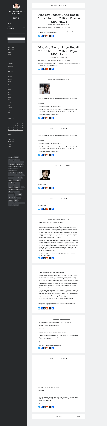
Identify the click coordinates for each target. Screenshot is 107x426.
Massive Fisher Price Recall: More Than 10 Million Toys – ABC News (59, 18)
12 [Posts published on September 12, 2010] (22, 125)
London (9, 77)
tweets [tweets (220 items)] (18, 194)
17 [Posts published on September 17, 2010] (17, 127)
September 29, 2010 (65, 165)
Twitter (9, 112)
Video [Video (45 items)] (10, 200)
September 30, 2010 (65, 24)
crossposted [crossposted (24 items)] (20, 164)
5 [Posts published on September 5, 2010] (22, 123)
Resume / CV (11, 23)
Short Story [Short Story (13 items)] (11, 189)
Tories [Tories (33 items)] (10, 191)
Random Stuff (10, 109)
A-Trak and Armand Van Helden (60, 335)
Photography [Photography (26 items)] (17, 180)
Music (9, 97)
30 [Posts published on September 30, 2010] (15, 131)
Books (9, 87)
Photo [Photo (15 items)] (10, 180)
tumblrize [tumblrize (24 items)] (11, 194)
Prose (9, 69)
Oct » (11, 134)
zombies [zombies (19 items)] (16, 205)
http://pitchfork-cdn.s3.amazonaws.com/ (51, 345)
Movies (9, 95)
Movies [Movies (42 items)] (11, 175)
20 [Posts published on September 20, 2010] (8, 129)
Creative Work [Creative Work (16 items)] (20, 161)
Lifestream (10, 76)
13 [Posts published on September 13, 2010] (8, 127)
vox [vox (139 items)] (16, 200)
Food (9, 92)
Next (78, 416)
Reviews (9, 99)
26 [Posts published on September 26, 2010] (22, 129)
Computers (10, 91)
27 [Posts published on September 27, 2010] (8, 131)
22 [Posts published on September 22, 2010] (13, 129)
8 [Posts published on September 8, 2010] (13, 125)
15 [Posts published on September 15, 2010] (13, 127)
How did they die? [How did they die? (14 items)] (12, 170)
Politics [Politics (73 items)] (11, 182)
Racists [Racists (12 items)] (17, 182)
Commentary (10, 74)
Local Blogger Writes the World (16, 12)
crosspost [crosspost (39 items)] (11, 164)
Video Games (10, 107)
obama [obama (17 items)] (10, 178)
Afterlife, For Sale (11, 49)
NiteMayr (56, 24)
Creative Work (11, 31)
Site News (10, 82)
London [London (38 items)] (20, 172)
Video (9, 105)
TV (8, 104)
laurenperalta (41, 103)
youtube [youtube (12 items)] (22, 203)
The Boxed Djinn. (11, 50)
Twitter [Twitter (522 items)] (12, 197)
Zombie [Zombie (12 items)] (10, 205)
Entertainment (11, 26)
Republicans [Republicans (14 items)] (17, 185)
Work (9, 84)
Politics (9, 81)
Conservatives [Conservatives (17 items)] (12, 161)
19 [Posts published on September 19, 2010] (22, 127)
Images (9, 94)
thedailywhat (41, 328)
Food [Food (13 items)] (20, 166)
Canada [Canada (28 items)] (16, 157)
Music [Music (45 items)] (17, 175)
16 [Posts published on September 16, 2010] (15, 127)
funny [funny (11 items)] (10, 168)
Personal (10, 79)
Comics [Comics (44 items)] (17, 159)
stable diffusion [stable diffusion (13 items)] (18, 189)
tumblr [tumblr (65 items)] (17, 191)
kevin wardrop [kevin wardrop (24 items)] (12, 172)
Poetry (9, 68)
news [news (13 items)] (22, 175)
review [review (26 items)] (10, 187)
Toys (9, 100)
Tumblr (9, 102)
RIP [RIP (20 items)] (22, 187)
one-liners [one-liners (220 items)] (18, 178)
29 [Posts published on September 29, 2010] (13, 131)
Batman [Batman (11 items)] (10, 157)
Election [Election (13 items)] (15, 166)
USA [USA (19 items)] (19, 197)
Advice (9, 73)
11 (61, 416)
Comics (9, 89)
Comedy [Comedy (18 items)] (10, 159)
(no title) (9, 52)
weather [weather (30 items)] (11, 203)
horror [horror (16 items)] (15, 168)
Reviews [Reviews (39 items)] (17, 187)
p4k (41, 341)
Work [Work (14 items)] (17, 203)
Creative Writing (11, 64)
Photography (10, 66)
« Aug (9, 134)
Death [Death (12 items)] (10, 166)
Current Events (11, 28)
